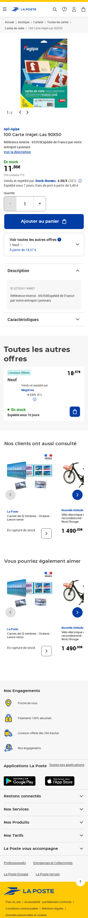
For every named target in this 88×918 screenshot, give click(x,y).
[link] (29, 891)
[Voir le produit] (46, 533)
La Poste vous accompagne (44, 848)
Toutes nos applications (66, 765)
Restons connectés (44, 796)
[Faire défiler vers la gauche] (10, 494)
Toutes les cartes (58, 22)
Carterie (38, 22)
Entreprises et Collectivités (53, 863)
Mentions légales (52, 908)
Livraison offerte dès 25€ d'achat (38, 733)
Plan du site (13, 902)
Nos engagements (29, 748)
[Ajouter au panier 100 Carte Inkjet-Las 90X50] (44, 222)
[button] (74, 9)
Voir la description (17, 152)
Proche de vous (27, 703)
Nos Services (44, 809)
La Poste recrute (48, 874)
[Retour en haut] (80, 881)
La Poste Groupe (16, 874)
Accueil (9, 22)
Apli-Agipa (11, 129)
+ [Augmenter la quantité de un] (39, 203)
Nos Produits (44, 822)
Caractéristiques (44, 319)
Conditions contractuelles (22, 908)
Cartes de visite (14, 28)
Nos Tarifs (44, 835)
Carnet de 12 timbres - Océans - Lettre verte (29, 518)
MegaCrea (27, 390)
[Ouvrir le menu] (4, 9)
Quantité (9, 193)
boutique (23, 22)
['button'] (23, 9)
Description (44, 270)
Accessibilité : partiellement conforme (47, 902)
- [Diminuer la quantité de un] (10, 203)
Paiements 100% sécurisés (34, 718)
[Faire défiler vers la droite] (77, 494)
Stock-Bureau (45, 181)
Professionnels (15, 863)
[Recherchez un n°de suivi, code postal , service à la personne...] (55, 9)
